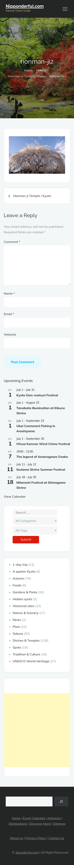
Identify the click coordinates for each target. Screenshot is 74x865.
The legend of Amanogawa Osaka (42, 457)
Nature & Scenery (25, 613)
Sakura (18, 633)
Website (10, 334)
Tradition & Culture (26, 654)
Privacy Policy (35, 838)
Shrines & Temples (26, 640)
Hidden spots (22, 599)
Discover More (40, 824)
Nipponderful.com (25, 6)
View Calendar (15, 496)
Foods (17, 585)
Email (9, 314)
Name (9, 293)
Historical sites (23, 606)
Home (16, 818)
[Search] (61, 801)
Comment (12, 242)
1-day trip (20, 564)
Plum (16, 627)
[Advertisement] (37, 730)
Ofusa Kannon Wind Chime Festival (43, 444)
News (17, 620)
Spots (17, 647)
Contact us (56, 838)
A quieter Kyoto (24, 571)
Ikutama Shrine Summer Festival (40, 469)
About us (16, 838)
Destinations (18, 824)
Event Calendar (34, 818)
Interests (54, 818)
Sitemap (59, 824)
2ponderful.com (26, 852)
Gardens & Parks (25, 592)
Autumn (18, 578)
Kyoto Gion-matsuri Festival (37, 395)
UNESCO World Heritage (31, 661)
